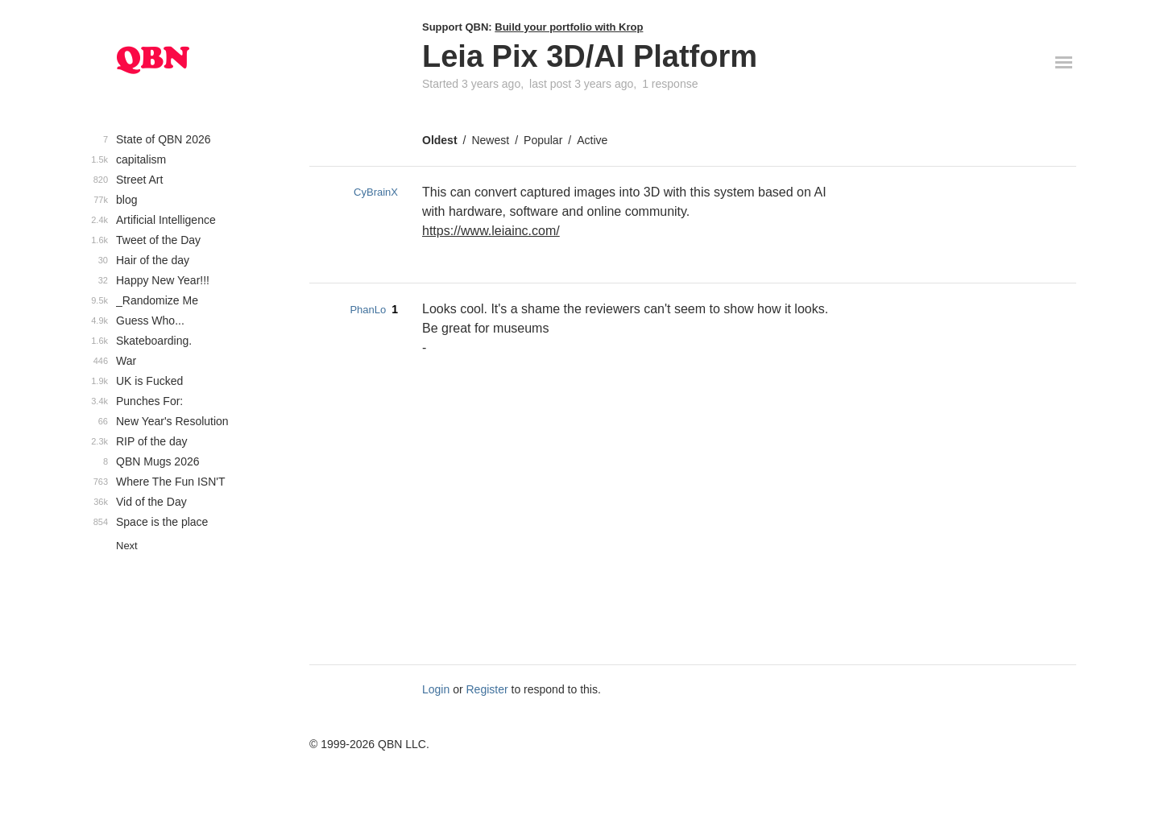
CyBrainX (376, 192)
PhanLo (368, 310)
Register (487, 689)
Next (127, 545)
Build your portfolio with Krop (569, 27)
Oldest (440, 140)
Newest (490, 140)
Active (592, 140)
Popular (543, 140)
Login (436, 689)
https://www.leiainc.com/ (491, 231)
